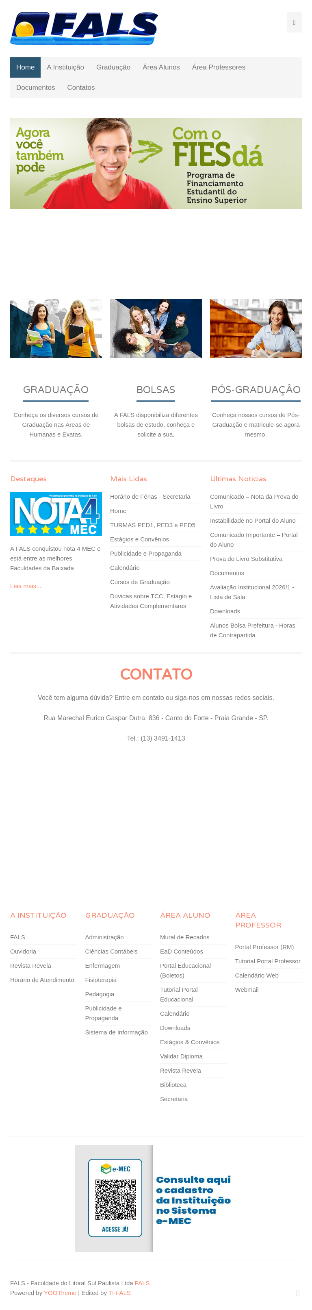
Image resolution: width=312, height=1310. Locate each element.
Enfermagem (102, 965)
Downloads (225, 611)
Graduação (113, 67)
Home (25, 67)
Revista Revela (30, 965)
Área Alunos (161, 67)
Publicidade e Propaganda (146, 553)
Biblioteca (173, 1084)
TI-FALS (119, 1292)
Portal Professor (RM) (264, 946)
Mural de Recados (185, 937)
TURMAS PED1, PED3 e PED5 (152, 524)
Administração (104, 937)
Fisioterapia (101, 979)
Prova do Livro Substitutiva (246, 558)
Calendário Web (257, 975)
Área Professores (218, 67)
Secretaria (174, 1098)
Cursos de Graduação (140, 581)
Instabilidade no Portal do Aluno (253, 520)
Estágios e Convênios (139, 539)
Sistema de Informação (116, 1032)
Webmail (247, 989)
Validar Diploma (181, 1056)
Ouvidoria (23, 951)
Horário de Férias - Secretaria (150, 496)
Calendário (125, 567)
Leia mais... (25, 585)
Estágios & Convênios (190, 1041)
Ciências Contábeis (111, 951)
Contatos (81, 87)
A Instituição (65, 67)
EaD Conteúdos (181, 951)
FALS (17, 937)
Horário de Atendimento (42, 979)
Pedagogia (100, 994)
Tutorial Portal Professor (268, 961)
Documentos (35, 87)
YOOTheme (60, 1292)
